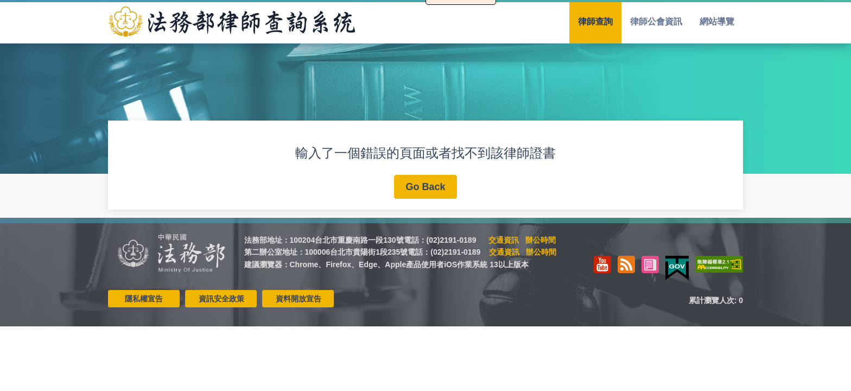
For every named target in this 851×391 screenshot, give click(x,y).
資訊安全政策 (221, 298)
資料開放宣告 (298, 298)
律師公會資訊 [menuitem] (656, 21)
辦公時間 (540, 240)
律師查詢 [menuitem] (595, 21)
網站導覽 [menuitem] (717, 21)
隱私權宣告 (144, 298)
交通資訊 (503, 240)
